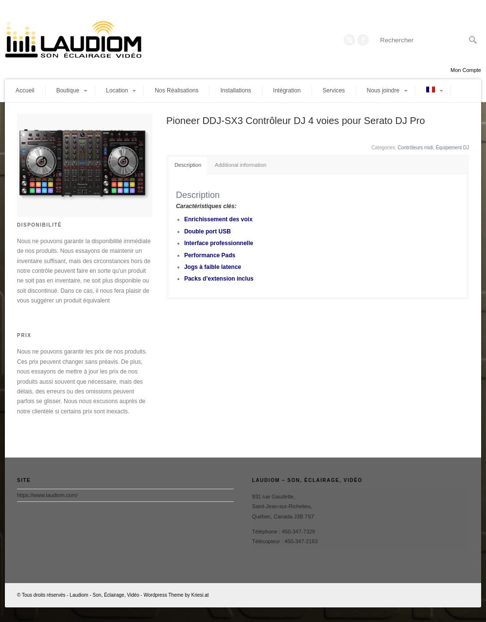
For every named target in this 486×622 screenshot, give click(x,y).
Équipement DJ (452, 147)
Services (334, 90)
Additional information (240, 165)
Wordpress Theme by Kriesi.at (175, 595)
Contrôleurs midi (415, 147)
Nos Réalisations (176, 90)
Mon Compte (466, 70)
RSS (349, 40)
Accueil (25, 90)
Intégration (287, 90)
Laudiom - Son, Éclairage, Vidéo (104, 595)
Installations (235, 90)
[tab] (188, 165)
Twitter (363, 40)
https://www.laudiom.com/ (47, 495)
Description (187, 165)
